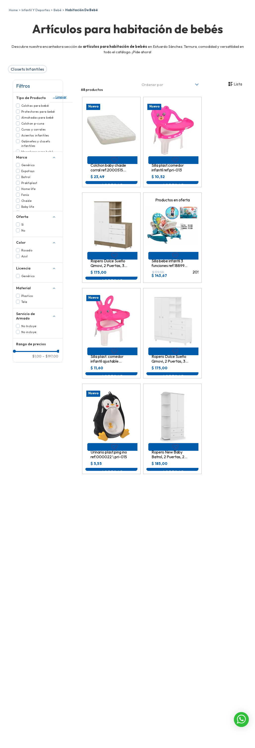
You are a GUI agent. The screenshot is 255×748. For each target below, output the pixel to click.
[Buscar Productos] (188, 17)
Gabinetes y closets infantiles (35, 179)
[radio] (216, 119)
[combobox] (160, 17)
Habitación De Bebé (81, 46)
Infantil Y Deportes (36, 46)
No (23, 266)
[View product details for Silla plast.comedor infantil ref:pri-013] (172, 178)
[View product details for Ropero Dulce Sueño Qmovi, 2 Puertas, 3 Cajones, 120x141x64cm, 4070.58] (111, 273)
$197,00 (50, 532)
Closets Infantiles (27, 104)
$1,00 (36, 532)
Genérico (28, 201)
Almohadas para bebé (37, 153)
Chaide (26, 236)
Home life (28, 224)
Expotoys (28, 207)
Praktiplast (29, 218)
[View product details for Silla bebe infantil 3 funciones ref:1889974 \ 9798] (172, 273)
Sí (22, 260)
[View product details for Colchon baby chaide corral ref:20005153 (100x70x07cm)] (111, 178)
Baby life (27, 242)
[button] (38, 133)
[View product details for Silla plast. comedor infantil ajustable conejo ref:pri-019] (111, 369)
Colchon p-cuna (32, 159)
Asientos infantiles (35, 171)
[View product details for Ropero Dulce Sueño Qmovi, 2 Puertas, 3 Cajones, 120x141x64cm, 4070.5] (172, 369)
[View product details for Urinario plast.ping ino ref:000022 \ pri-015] (111, 465)
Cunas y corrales (33, 165)
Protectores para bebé (38, 147)
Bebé (58, 46)
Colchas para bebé (35, 141)
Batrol (25, 212)
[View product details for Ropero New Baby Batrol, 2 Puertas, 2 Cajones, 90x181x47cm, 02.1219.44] (172, 465)
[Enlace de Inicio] (13, 45)
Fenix (25, 230)
